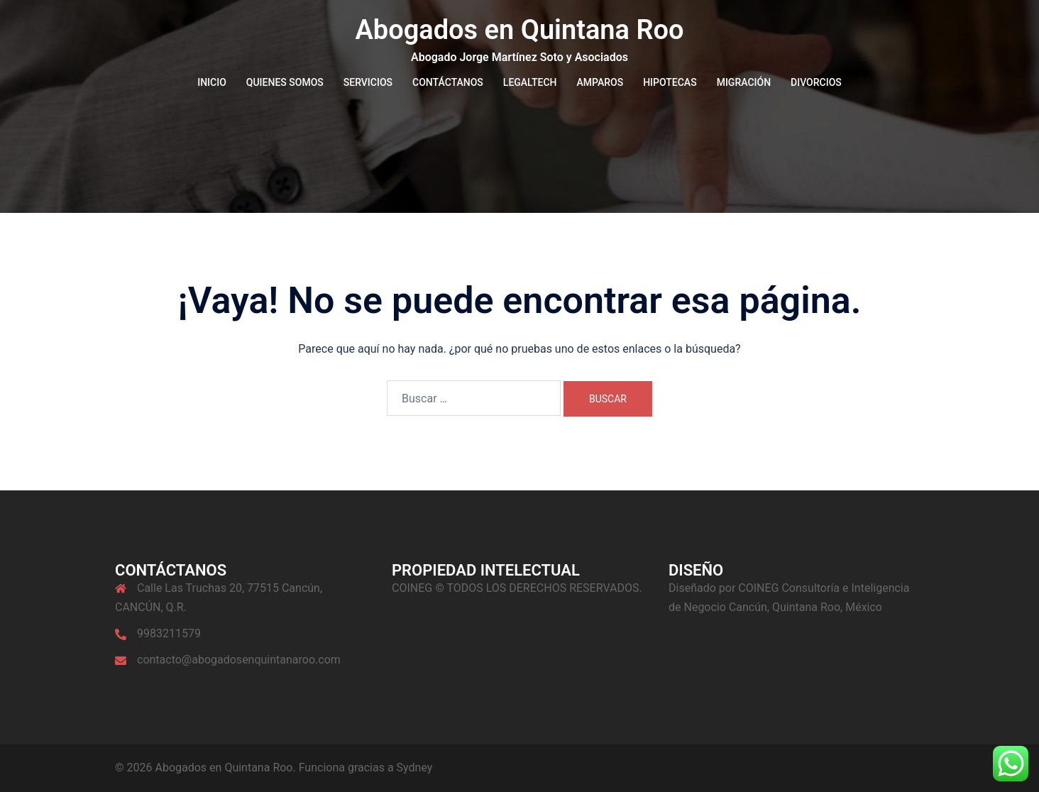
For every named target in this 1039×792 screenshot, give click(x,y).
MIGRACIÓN (744, 82)
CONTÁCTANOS (447, 82)
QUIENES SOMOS (285, 82)
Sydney (415, 767)
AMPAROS (600, 82)
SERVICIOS (367, 82)
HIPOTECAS (670, 82)
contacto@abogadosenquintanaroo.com (239, 659)
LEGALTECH (530, 82)
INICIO (211, 82)
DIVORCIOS (816, 82)
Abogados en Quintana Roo (519, 29)
